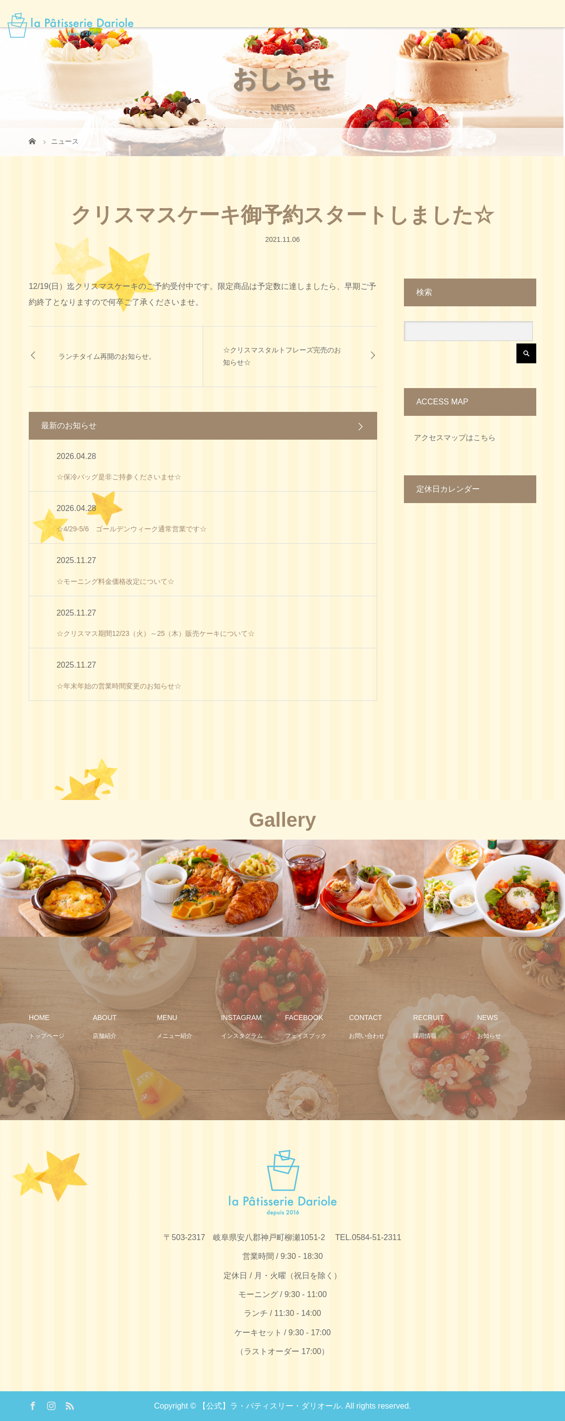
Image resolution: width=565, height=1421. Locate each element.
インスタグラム (242, 1035)
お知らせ (489, 1035)
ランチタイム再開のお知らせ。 (107, 356)
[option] (70, 888)
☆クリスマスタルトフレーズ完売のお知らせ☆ (282, 356)
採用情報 (425, 1035)
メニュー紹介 (174, 1035)
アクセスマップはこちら (455, 438)
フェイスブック (306, 1035)
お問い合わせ (367, 1035)
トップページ (46, 1035)
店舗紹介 (104, 1035)
